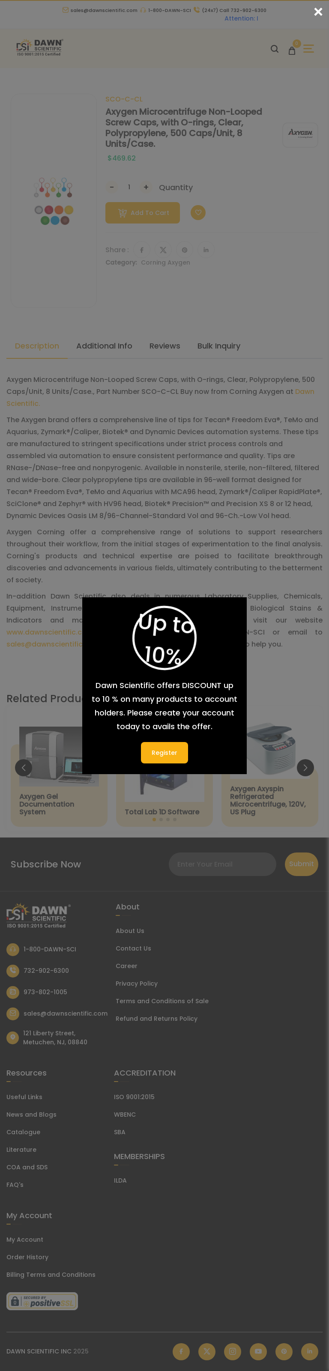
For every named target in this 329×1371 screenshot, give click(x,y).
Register (164, 752)
